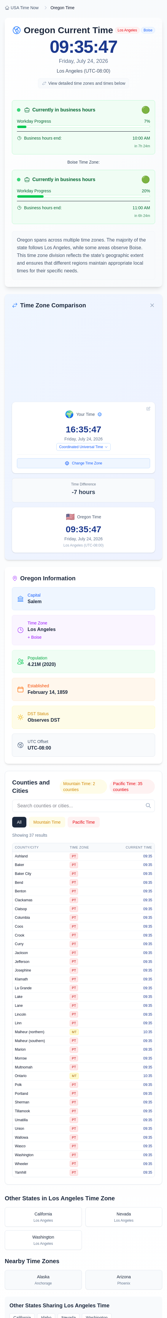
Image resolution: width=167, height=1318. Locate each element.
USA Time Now (22, 7)
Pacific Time (83, 822)
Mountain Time (47, 822)
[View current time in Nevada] (124, 1217)
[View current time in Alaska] (43, 1280)
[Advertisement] (83, 357)
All (19, 822)
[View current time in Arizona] (124, 1280)
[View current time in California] (43, 1217)
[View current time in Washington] (43, 1240)
